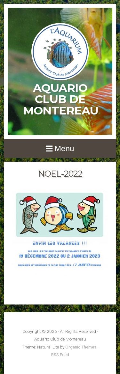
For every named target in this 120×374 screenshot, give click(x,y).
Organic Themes (80, 346)
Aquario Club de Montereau (60, 99)
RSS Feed (60, 354)
